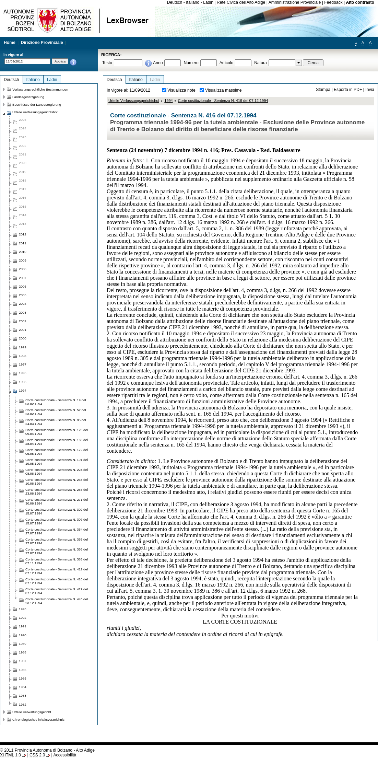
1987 (22, 661)
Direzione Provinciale (42, 42)
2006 (22, 286)
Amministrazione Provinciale (295, 2)
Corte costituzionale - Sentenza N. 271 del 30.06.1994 (56, 501)
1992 (22, 617)
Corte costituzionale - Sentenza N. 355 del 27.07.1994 (56, 541)
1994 (168, 100)
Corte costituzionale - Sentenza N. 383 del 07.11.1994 (56, 561)
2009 (22, 260)
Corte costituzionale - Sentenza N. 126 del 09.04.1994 (56, 432)
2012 (22, 234)
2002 (22, 321)
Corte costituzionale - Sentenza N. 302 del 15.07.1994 (56, 511)
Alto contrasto (360, 2)
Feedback (333, 2)
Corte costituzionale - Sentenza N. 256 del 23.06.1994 (56, 491)
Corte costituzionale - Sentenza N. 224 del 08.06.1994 (56, 471)
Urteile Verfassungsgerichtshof (133, 100)
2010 (22, 252)
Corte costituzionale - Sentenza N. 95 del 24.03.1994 (55, 422)
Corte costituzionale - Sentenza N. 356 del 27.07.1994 (56, 551)
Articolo (227, 62)
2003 (22, 312)
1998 (22, 356)
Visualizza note (181, 90)
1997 (22, 364)
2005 (22, 295)
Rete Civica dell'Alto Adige (241, 2)
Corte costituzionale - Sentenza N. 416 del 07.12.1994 (223, 100)
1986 (22, 670)
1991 (22, 626)
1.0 (10, 755)
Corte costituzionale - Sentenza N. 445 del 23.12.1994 (56, 601)
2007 (22, 278)
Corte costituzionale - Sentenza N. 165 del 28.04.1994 (56, 441)
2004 (22, 303)
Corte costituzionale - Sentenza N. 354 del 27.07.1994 (56, 531)
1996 (22, 373)
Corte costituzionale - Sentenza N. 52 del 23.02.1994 (55, 412)
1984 (22, 687)
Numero (191, 62)
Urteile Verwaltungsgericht (31, 712)
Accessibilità (64, 755)
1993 (22, 609)
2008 (22, 269)
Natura (260, 62)
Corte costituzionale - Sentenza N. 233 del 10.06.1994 (56, 481)
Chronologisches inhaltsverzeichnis (38, 719)
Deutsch (174, 2)
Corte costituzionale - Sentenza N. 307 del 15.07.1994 (56, 521)
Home (9, 42)
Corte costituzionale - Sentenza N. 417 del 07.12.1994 (56, 591)
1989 (22, 644)
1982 (22, 704)
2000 (22, 338)
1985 (22, 678)
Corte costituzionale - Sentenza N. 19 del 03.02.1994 (55, 402)
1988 (22, 652)
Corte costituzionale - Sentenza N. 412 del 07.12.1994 (56, 571)
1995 (22, 382)
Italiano (192, 2)
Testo (107, 62)
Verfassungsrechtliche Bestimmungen (40, 89)
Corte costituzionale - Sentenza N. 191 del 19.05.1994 (56, 461)
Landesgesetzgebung (28, 97)
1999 (22, 347)
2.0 (37, 755)
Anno (158, 62)
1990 (22, 635)
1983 (22, 695)
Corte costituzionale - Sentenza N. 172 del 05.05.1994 (56, 451)
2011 (22, 243)
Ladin (208, 2)
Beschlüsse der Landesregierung (36, 104)
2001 (22, 330)
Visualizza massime (223, 90)
